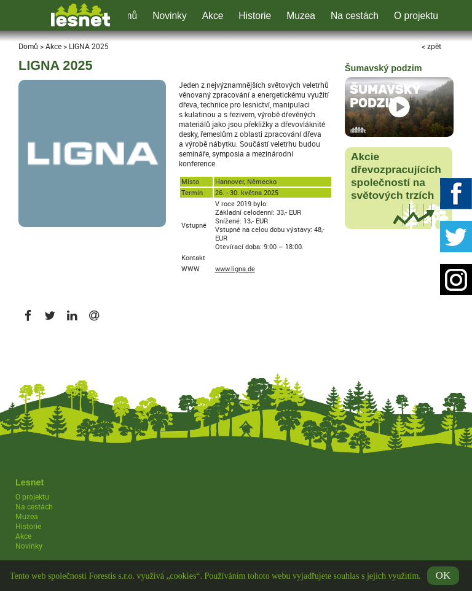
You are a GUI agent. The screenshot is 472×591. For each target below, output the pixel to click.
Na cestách (355, 15)
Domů (28, 46)
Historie (254, 15)
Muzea (300, 15)
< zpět (431, 46)
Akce (213, 15)
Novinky (169, 15)
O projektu (416, 15)
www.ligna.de (235, 269)
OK (443, 578)
